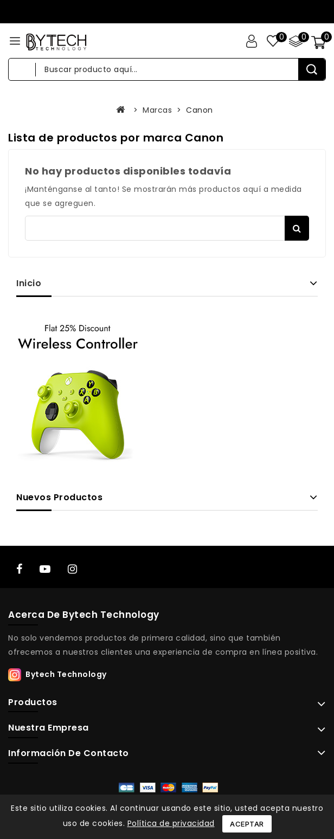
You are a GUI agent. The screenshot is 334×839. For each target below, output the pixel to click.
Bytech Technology (66, 674)
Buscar (297, 228)
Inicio (28, 283)
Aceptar (247, 823)
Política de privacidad (171, 823)
